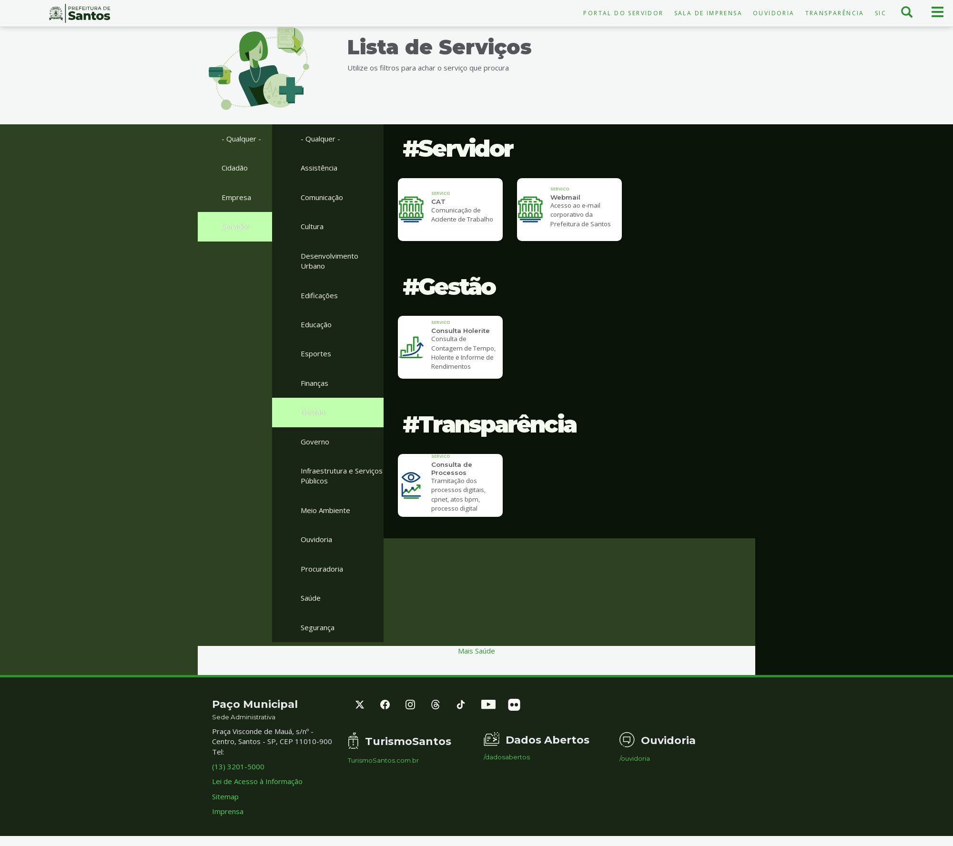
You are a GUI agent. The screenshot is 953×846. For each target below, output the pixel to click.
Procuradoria (322, 569)
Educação (316, 324)
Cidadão (235, 167)
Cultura (312, 226)
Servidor (235, 226)
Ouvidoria (774, 13)
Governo (315, 441)
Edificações (319, 295)
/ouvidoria (634, 758)
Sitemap (225, 796)
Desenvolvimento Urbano (329, 261)
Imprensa (227, 811)
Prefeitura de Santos (79, 13)
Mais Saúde (476, 650)
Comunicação (322, 197)
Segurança (318, 627)
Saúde (311, 598)
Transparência (834, 13)
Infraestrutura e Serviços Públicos (342, 475)
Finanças (314, 383)
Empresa (236, 197)
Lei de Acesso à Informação (257, 781)
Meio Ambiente (325, 510)
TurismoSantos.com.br (383, 760)
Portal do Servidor (623, 13)
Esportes (316, 353)
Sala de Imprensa (708, 13)
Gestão (313, 412)
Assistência (319, 167)
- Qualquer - (241, 138)
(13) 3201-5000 (238, 766)
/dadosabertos (507, 757)
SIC (880, 13)
